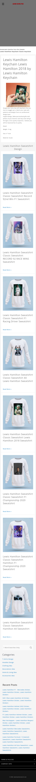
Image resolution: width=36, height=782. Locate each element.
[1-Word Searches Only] (15, 647)
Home (2, 49)
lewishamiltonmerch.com (20, 777)
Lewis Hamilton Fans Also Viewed (14, 49)
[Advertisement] (18, 27)
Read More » (7, 207)
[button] (3, 4)
